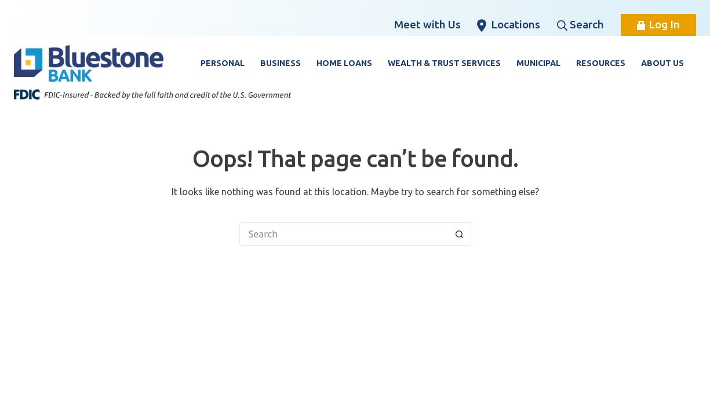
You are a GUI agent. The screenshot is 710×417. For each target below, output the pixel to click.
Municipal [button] (538, 63)
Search (580, 24)
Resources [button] (600, 63)
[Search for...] (343, 234)
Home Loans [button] (344, 63)
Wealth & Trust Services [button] (444, 63)
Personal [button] (223, 63)
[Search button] (459, 234)
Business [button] (280, 63)
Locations (508, 25)
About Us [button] (662, 63)
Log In (658, 24)
